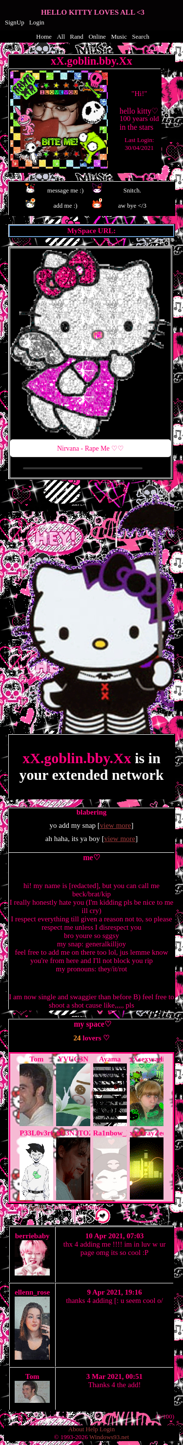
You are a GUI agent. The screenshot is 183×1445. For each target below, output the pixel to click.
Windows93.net (109, 1437)
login (36, 1207)
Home (44, 36)
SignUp (14, 22)
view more (115, 825)
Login (36, 22)
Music (119, 36)
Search (140, 36)
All (61, 36)
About (76, 1429)
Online (96, 36)
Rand (76, 36)
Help (92, 1429)
